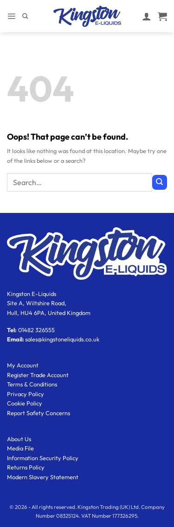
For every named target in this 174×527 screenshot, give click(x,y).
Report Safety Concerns (38, 413)
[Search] (25, 16)
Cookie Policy (24, 403)
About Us (19, 439)
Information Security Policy (42, 458)
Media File (20, 448)
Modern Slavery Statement (42, 477)
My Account (23, 365)
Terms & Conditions (32, 384)
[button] (11, 16)
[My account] (146, 16)
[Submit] (159, 182)
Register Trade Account (38, 375)
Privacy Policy (25, 394)
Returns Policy (26, 467)
